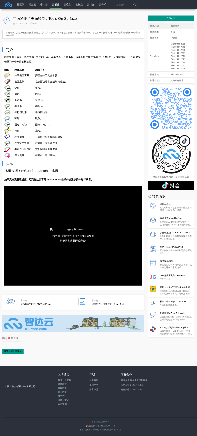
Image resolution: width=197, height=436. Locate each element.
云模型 (67, 4)
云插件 (55, 4)
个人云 (44, 4)
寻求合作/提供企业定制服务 (134, 380)
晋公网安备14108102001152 (102, 426)
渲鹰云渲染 (63, 400)
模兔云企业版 (64, 380)
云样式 (102, 4)
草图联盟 (62, 384)
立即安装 (171, 18)
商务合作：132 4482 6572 (133, 389)
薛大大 (61, 396)
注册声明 (93, 380)
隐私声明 (93, 389)
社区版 (20, 4)
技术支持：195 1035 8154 (133, 385)
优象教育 (62, 388)
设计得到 (62, 404)
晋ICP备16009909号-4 (100, 422)
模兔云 (32, 4)
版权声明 (93, 385)
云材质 (79, 4)
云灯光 (90, 4)
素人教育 (62, 392)
